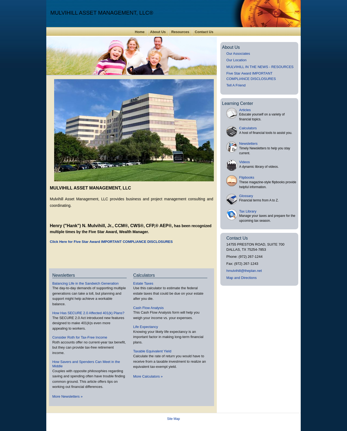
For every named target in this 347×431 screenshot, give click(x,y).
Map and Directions (241, 278)
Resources (180, 32)
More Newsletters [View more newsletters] (67, 396)
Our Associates (238, 54)
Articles (245, 110)
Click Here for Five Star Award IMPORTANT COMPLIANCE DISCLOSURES (111, 242)
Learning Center (237, 103)
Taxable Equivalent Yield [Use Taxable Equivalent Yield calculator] (152, 351)
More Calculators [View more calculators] (148, 376)
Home (140, 32)
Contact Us (204, 32)
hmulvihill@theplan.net (244, 271)
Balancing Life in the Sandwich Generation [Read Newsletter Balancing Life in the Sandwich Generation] (85, 283)
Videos (244, 162)
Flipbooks (246, 177)
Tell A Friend (235, 85)
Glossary (246, 196)
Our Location (236, 60)
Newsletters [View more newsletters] (63, 275)
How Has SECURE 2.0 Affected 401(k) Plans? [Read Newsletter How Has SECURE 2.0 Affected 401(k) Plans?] (88, 313)
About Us (158, 32)
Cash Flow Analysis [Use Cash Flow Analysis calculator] (148, 308)
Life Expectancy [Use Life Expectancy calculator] (145, 327)
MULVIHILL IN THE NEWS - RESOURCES (259, 67)
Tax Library (248, 211)
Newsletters (248, 143)
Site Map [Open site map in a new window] (173, 419)
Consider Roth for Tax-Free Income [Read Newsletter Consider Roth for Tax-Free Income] (79, 337)
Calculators (248, 128)
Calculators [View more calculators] (144, 275)
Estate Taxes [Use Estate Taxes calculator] (143, 283)
